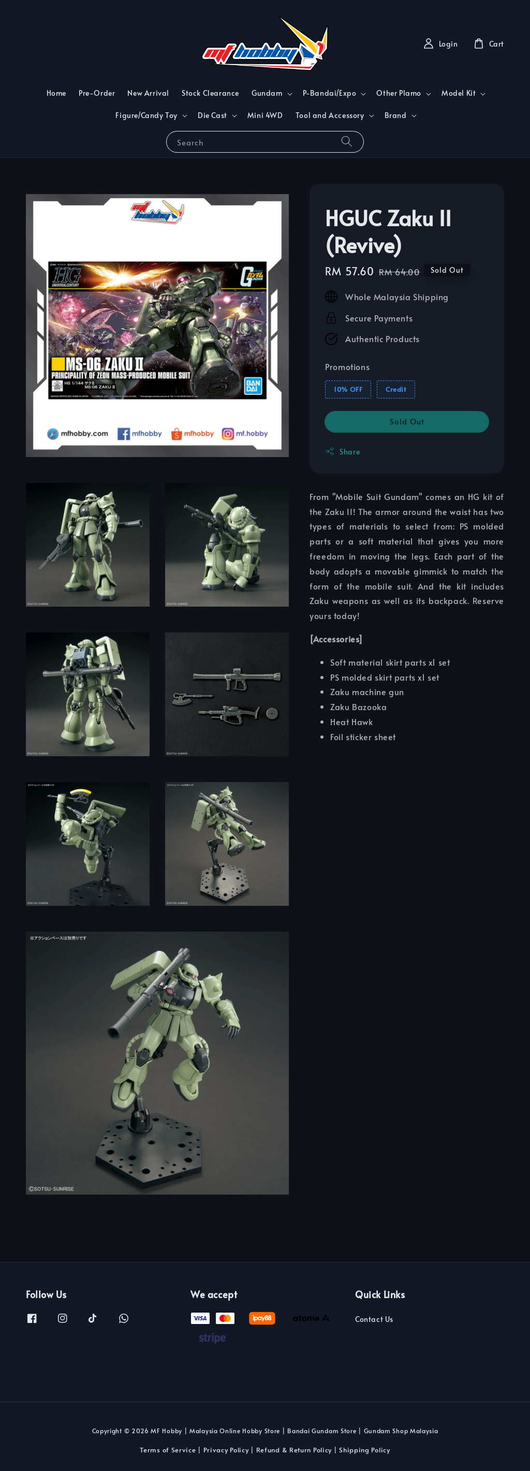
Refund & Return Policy (294, 1449)
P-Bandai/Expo (330, 93)
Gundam (267, 93)
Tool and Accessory (330, 115)
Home (56, 93)
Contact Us (374, 1319)
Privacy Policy (226, 1449)
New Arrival (148, 93)
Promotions (347, 366)
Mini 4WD (265, 115)
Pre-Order (97, 93)
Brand (396, 115)
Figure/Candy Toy (146, 115)
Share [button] (342, 452)
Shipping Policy (364, 1449)
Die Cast (212, 115)
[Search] (346, 141)
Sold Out (407, 421)
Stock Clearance (210, 93)
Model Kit (458, 93)
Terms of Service (168, 1449)
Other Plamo (398, 93)
